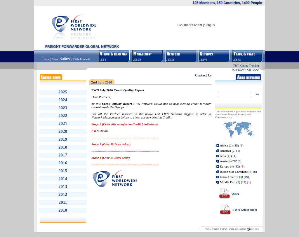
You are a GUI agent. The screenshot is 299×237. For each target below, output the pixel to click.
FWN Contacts (81, 59)
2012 (62, 194)
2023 (62, 107)
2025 (62, 92)
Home (46, 59)
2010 (62, 210)
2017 (62, 155)
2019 (62, 139)
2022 (62, 115)
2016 (62, 163)
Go (257, 94)
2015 (62, 170)
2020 (62, 131)
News (54, 59)
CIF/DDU (253, 69)
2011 (62, 202)
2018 (62, 147)
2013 (62, 186)
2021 (62, 123)
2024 (62, 99)
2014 (62, 178)
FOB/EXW (238, 69)
